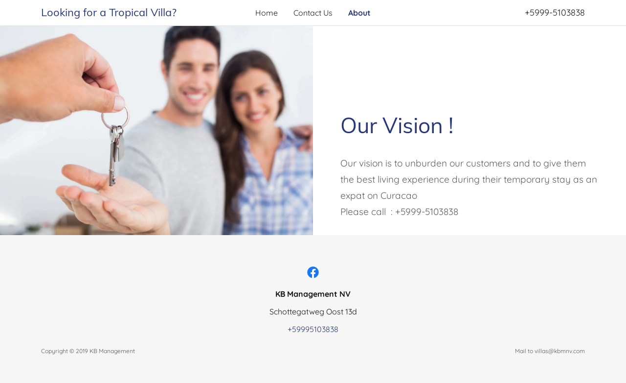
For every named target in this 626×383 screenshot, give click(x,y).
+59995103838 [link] (313, 329)
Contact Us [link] (313, 13)
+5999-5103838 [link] (555, 12)
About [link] (359, 13)
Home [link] (266, 13)
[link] (109, 13)
